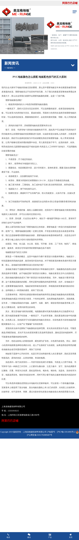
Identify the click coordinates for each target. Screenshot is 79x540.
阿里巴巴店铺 (69, 3)
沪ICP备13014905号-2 (66, 432)
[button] (36, 51)
